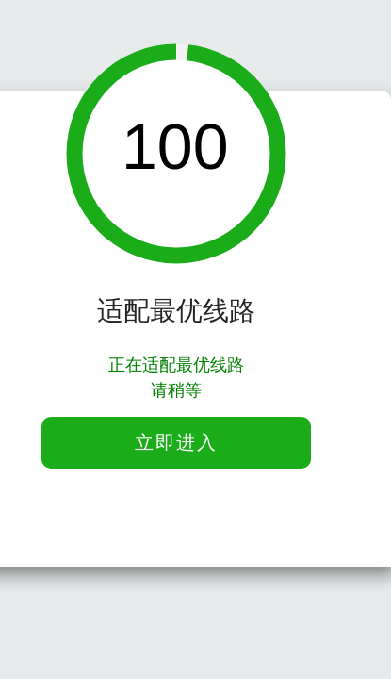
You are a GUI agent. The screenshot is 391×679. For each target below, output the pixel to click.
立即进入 (176, 442)
